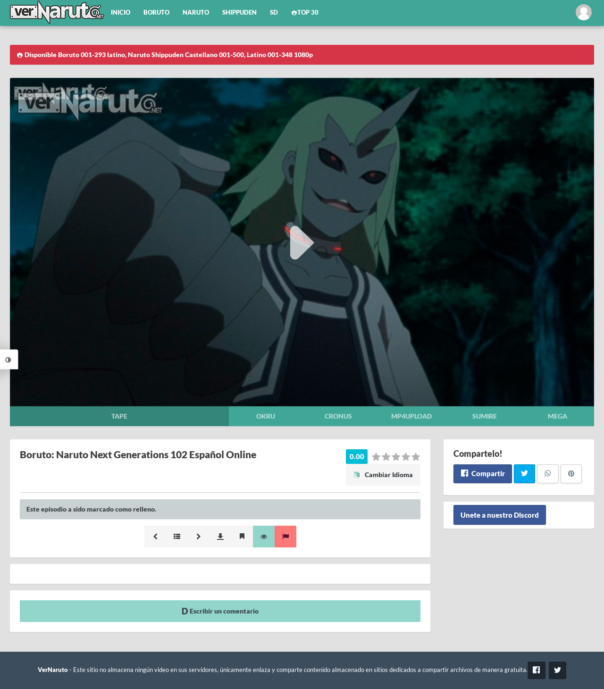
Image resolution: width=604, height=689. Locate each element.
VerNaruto (53, 669)
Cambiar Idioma (383, 475)
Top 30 (305, 12)
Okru (265, 416)
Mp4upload (411, 416)
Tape (119, 416)
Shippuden (239, 12)
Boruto (156, 12)
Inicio (120, 12)
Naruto (196, 12)
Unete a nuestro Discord (500, 515)
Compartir (482, 473)
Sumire (484, 416)
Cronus (338, 416)
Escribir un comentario (220, 611)
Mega (557, 416)
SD (274, 12)
